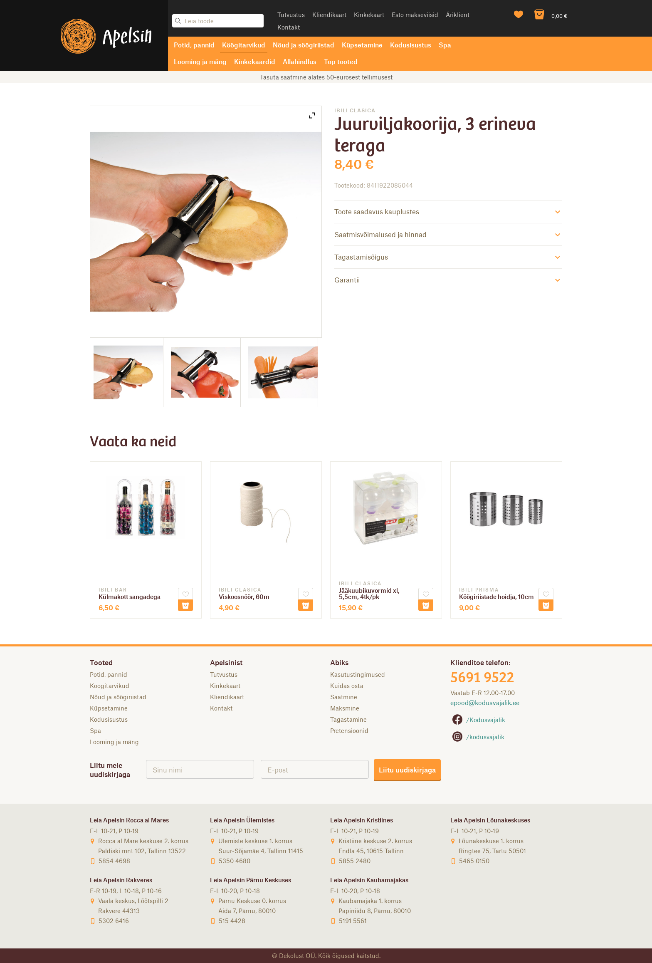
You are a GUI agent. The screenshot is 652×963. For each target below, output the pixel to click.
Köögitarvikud (243, 45)
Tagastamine (348, 719)
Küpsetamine (362, 45)
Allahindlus (299, 61)
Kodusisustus (410, 45)
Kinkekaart (369, 14)
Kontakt (288, 27)
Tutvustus (291, 14)
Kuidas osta (346, 685)
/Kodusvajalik (477, 719)
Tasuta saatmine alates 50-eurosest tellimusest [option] (326, 77)
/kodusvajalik (477, 736)
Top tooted (341, 61)
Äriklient (457, 14)
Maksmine (344, 708)
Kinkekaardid (254, 61)
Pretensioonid (349, 730)
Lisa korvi (185, 605)
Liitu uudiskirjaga (407, 769)
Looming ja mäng (200, 61)
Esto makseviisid (415, 14)
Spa (445, 45)
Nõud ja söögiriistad (303, 45)
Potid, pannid (194, 45)
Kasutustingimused (357, 674)
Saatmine (343, 697)
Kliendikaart (329, 14)
